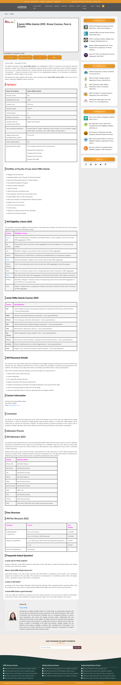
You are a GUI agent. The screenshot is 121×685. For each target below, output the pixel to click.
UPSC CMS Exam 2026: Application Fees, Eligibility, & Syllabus (60, 675)
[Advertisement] (47, 39)
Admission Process (25, 57)
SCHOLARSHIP (34, 1)
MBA (7, 260)
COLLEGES (26, 1)
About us (94, 683)
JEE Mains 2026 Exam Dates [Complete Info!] (95, 668)
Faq (54, 57)
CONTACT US (49, 1)
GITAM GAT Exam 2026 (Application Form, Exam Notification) (21, 673)
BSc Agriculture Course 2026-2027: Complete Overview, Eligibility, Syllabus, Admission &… (101, 126)
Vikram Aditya (9, 63)
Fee (40, 57)
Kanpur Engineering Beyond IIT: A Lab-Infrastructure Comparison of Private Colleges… (101, 47)
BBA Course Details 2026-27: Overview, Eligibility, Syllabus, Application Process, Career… (101, 141)
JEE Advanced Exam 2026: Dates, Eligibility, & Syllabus (97, 671)
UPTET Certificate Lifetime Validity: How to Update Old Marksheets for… (101, 40)
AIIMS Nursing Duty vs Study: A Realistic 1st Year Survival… (101, 72)
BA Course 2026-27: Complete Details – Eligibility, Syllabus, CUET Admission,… (101, 148)
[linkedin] (96, 164)
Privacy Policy (79, 683)
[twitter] (100, 164)
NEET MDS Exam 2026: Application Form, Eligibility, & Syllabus (60, 668)
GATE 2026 (81, 1)
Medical (56, 6)
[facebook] (86, 164)
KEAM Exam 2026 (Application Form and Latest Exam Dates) (99, 675)
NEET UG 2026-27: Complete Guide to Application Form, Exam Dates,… (100, 94)
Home (6, 14)
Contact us (100, 683)
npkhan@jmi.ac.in (14, 405)
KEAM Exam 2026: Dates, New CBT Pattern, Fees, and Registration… (100, 101)
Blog (92, 6)
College (12, 14)
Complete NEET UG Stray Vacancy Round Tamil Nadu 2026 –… (101, 33)
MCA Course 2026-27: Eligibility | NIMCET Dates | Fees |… (102, 118)
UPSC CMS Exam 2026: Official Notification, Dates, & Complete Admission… (98, 87)
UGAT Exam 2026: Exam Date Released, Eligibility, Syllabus (20, 668)
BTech (8, 237)
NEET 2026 (74, 1)
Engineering (48, 6)
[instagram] (91, 164)
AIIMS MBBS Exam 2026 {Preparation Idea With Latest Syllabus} (61, 673)
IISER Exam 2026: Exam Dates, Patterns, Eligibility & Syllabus (99, 678)
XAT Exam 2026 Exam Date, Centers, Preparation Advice (20, 671)
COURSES (42, 1)
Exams (79, 6)
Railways (72, 6)
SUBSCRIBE (77, 647)
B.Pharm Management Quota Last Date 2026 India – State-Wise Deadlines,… (101, 27)
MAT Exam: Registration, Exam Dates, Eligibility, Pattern (19, 675)
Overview (10, 57)
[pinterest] (105, 164)
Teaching (64, 6)
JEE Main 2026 (96, 1)
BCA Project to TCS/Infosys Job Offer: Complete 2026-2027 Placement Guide (101, 133)
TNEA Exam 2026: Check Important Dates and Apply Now (98, 673)
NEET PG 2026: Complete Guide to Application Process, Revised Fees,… (100, 79)
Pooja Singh (23, 608)
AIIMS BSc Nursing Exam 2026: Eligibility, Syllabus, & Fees (59, 671)
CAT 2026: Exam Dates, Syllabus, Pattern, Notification (19, 678)
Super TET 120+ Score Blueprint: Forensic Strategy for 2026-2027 (102, 55)
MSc (7, 275)
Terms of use (87, 683)
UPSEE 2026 (89, 1)
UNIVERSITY (57, 1)
